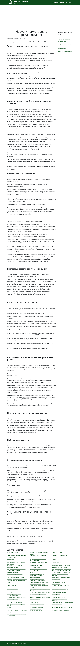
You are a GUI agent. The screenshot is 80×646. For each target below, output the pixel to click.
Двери (53, 559)
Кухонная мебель (34, 570)
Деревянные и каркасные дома (38, 562)
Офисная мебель (11, 585)
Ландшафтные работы (13, 572)
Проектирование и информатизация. (40, 592)
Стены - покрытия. (35, 599)
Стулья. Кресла (34, 602)
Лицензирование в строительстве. (61, 572)
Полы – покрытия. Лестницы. (60, 589)
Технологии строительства (37, 604)
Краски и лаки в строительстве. (38, 569)
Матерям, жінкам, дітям (64, 44)
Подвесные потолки (12, 589)
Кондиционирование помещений (16, 569)
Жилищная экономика (36, 565)
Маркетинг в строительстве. (14, 574)
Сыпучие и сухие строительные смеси (62, 602)
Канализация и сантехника (59, 567)
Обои (53, 580)
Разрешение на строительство (38, 594)
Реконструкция (56, 594)
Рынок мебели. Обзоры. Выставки (16, 597)
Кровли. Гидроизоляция (13, 570)
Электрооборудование (36, 610)
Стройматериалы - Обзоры (14, 602)
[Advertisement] (40, 17)
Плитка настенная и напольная (60, 585)
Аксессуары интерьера (13, 552)
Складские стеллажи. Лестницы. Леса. (40, 597)
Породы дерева (58, 2)
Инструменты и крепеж (36, 567)
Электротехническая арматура (60, 610)
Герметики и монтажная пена (60, 555)
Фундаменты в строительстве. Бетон (62, 607)
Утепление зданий (57, 604)
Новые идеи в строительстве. (38, 580)
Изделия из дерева (12, 567)
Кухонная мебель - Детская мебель (61, 570)
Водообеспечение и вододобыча (38, 555)
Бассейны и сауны (57, 552)
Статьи (68, 2)
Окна (8, 582)
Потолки (9, 592)
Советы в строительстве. (58, 597)
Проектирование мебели (59, 592)
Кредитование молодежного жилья (61, 569)
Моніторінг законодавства (65, 51)
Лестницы (32, 572)
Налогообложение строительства (16, 580)
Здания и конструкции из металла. (61, 565)
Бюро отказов (61, 37)
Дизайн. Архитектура (57, 562)
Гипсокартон (10, 559)
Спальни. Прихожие (12, 599)
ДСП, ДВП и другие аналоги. (15, 565)
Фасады (9, 607)
